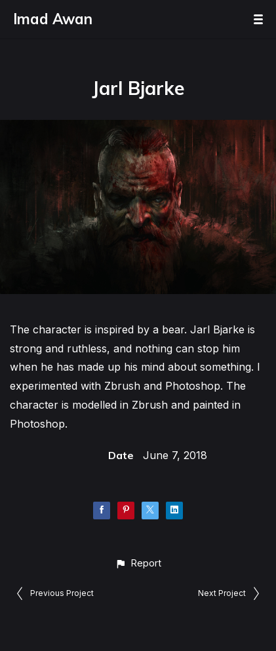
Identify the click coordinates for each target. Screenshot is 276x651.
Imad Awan (52, 19)
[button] (138, 562)
